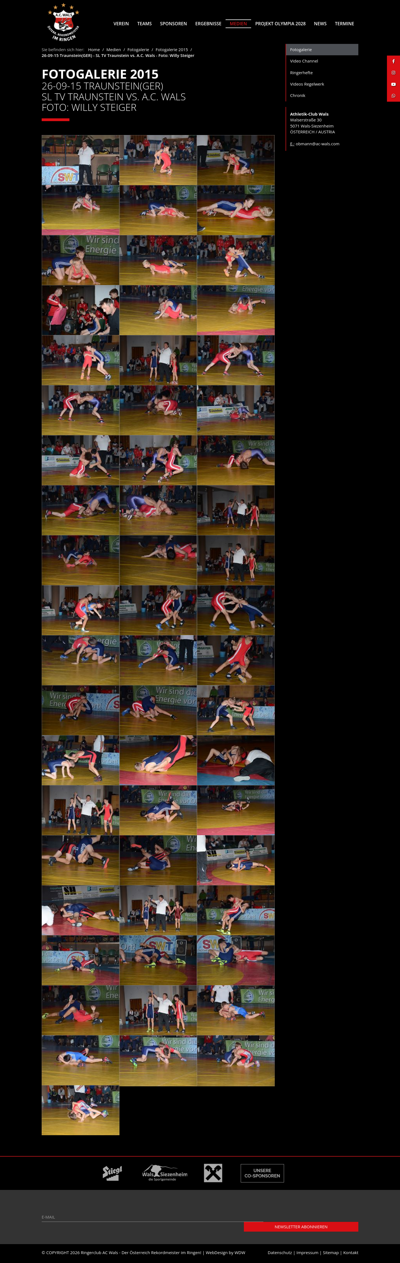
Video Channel (304, 63)
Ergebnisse (208, 24)
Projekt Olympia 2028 (280, 24)
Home (94, 51)
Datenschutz (280, 1254)
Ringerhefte (301, 74)
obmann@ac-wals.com (318, 145)
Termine (344, 24)
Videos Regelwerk (307, 86)
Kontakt (350, 1254)
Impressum (307, 1254)
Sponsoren (173, 24)
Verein (121, 24)
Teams (144, 24)
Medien (238, 24)
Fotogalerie (138, 51)
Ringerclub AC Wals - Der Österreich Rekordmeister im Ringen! (141, 1254)
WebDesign (217, 1254)
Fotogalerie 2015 (172, 51)
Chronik (298, 97)
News (320, 24)
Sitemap (331, 1254)
